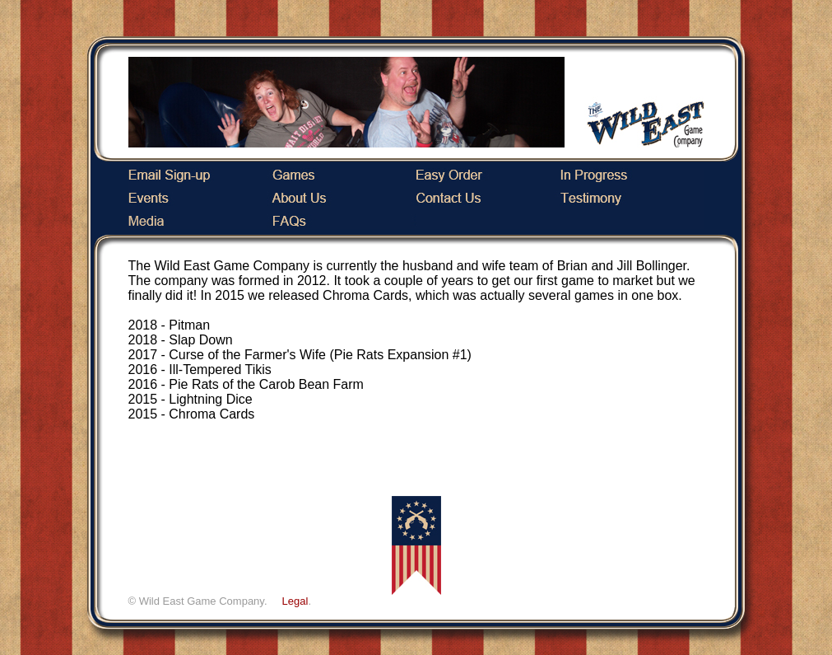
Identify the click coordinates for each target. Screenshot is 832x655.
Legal (295, 601)
